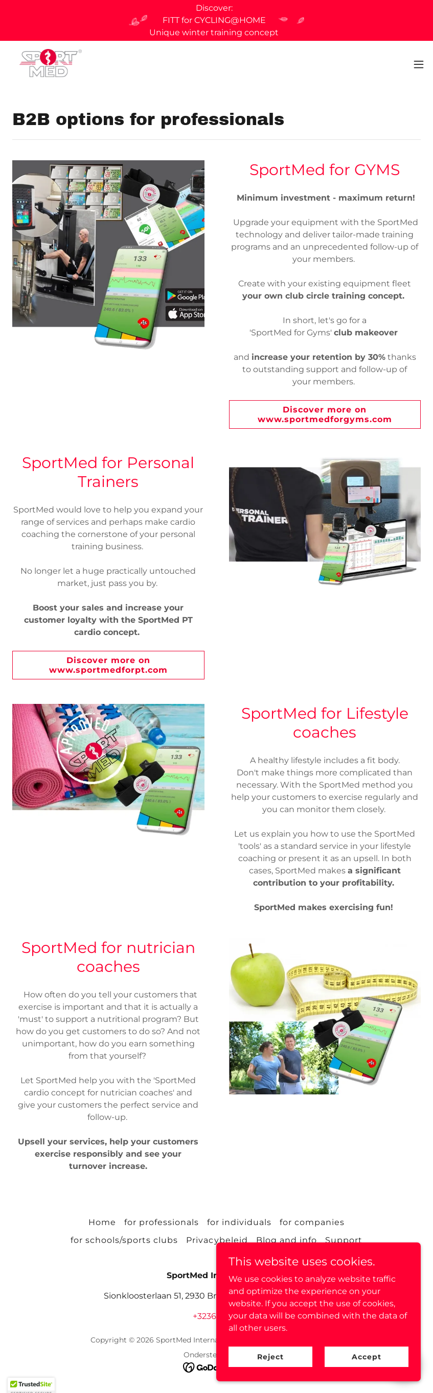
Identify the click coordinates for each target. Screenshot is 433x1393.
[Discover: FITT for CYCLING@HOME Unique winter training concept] (216, 20)
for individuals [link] (239, 1222)
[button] (418, 64)
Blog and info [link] (286, 1240)
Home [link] (102, 1222)
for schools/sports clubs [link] (124, 1240)
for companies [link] (312, 1222)
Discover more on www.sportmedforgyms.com (325, 414)
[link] (49, 64)
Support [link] (343, 1240)
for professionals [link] (161, 1222)
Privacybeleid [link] (216, 1240)
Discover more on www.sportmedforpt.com (108, 665)
